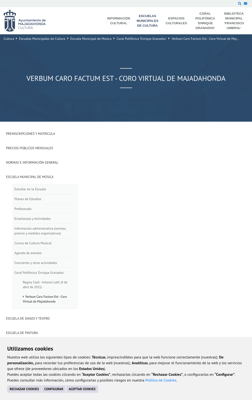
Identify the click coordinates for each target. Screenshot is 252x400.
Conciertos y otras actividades (35, 263)
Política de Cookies (160, 380)
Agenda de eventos (28, 253)
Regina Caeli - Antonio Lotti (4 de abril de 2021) (45, 284)
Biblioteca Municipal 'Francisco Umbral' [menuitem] (234, 21)
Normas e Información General (32, 162)
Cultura (9, 38)
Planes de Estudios (27, 199)
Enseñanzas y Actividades (32, 218)
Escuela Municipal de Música (91, 38)
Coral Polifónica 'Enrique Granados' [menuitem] (205, 21)
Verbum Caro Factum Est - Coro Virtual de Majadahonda (45, 299)
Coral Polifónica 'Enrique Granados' (141, 38)
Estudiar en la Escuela (30, 189)
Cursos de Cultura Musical (32, 243)
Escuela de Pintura (22, 333)
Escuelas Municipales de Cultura (42, 38)
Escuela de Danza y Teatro (28, 318)
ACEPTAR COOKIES (82, 389)
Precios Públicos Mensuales (29, 148)
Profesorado (22, 209)
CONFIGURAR (53, 389)
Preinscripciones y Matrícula (30, 133)
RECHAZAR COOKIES (24, 389)
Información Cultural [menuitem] (118, 21)
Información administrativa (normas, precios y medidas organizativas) (40, 230)
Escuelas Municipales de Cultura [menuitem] (148, 20)
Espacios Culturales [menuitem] (176, 21)
